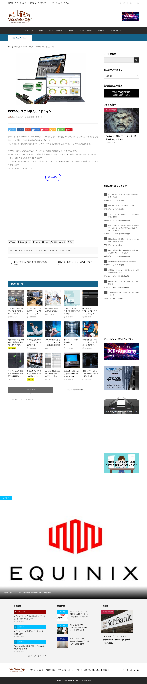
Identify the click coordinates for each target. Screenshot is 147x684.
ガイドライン (45, 250)
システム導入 (54, 250)
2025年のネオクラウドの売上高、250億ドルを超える (123, 294)
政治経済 (121, 209)
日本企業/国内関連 (124, 220)
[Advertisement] (77, 16)
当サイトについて (117, 30)
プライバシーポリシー (66, 670)
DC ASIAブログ (19, 38)
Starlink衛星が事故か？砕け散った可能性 (122, 261)
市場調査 (121, 298)
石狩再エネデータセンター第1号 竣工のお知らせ (123, 282)
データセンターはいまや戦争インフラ (121, 206)
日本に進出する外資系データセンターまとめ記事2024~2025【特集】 (123, 240)
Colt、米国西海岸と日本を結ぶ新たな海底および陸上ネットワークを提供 (123, 251)
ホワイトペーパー (55, 30)
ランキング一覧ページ (36, 656)
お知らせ (101, 30)
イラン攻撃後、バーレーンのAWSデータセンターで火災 (123, 196)
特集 (41, 30)
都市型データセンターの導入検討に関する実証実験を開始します (123, 271)
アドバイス (36, 250)
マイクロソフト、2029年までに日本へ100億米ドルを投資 (123, 215)
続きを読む (53, 177)
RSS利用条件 (51, 670)
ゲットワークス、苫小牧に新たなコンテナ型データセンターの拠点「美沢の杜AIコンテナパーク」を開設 (123, 228)
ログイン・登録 (85, 30)
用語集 (71, 30)
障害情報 (121, 200)
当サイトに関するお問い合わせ (88, 670)
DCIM (30, 250)
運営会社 (106, 670)
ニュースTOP (28, 30)
